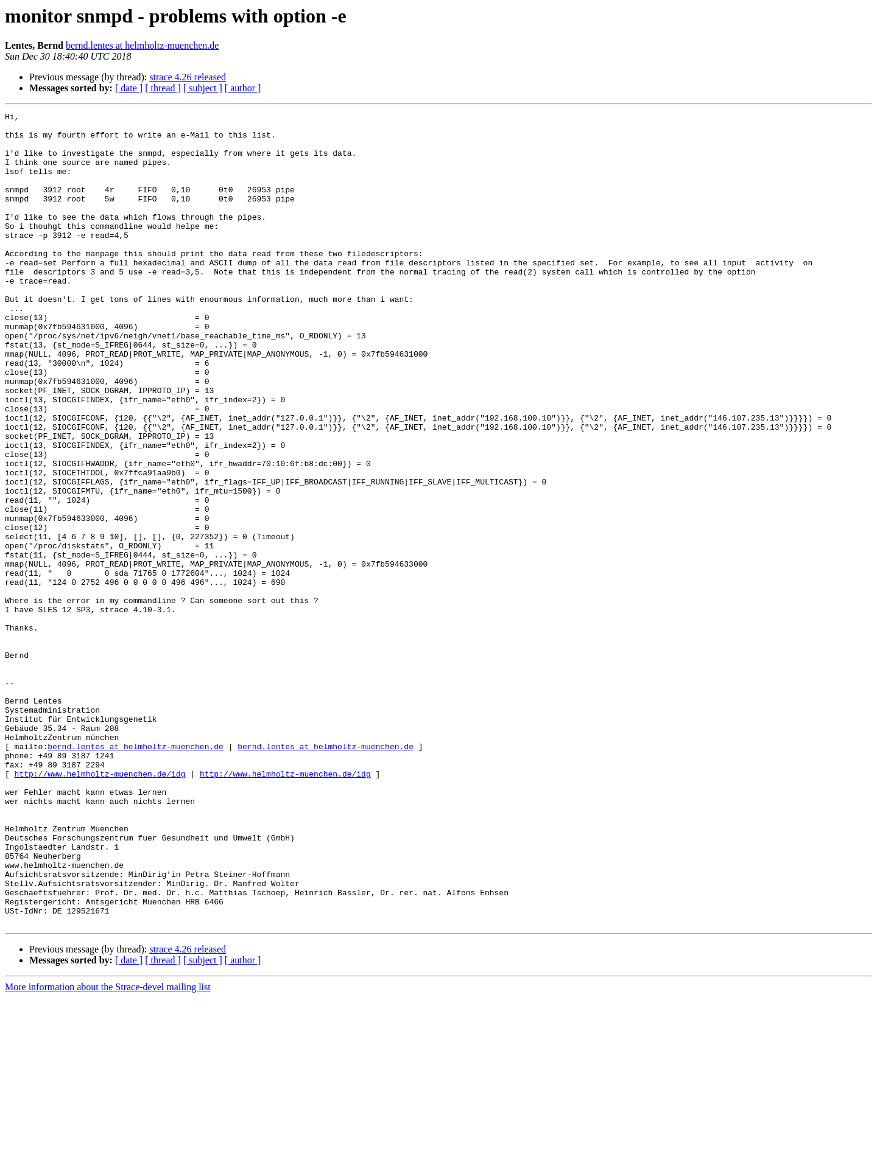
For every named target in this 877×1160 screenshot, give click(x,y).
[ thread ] (163, 88)
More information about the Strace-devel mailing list (108, 1149)
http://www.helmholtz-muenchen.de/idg (100, 906)
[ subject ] (202, 88)
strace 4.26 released (187, 77)
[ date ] (129, 88)
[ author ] (243, 88)
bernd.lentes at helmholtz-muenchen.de (142, 45)
